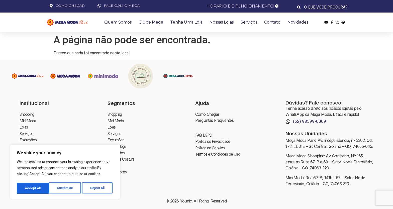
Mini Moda (29, 120)
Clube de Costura (122, 156)
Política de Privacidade (214, 140)
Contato (272, 22)
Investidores (118, 168)
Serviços (249, 22)
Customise (33, 188)
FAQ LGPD (204, 134)
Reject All (66, 188)
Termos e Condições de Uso (219, 152)
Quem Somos (118, 22)
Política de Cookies (211, 146)
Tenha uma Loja (186, 22)
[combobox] (326, 7)
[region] (65, 172)
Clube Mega (151, 22)
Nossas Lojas (222, 22)
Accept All (98, 188)
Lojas (24, 126)
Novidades (297, 22)
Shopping (28, 114)
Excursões (29, 138)
